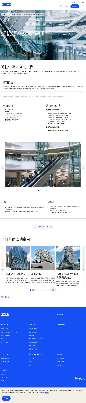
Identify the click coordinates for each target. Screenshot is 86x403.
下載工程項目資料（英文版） (43, 226)
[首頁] (2, 14)
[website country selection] (60, 6)
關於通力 (60, 354)
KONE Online (71, 2)
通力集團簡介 (60, 358)
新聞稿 (31, 361)
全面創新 (36, 274)
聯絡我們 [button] (75, 6)
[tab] (38, 190)
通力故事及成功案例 (10, 14)
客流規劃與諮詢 (5, 342)
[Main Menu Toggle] (83, 6)
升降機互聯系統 (33, 328)
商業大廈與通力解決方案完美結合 (67, 276)
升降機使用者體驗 (34, 332)
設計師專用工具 (5, 361)
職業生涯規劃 (60, 361)
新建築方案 (4, 325)
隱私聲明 (46, 392)
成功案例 (19, 14)
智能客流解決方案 (5, 335)
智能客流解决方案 (34, 345)
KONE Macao (80, 2)
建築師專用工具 (5, 358)
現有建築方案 (33, 325)
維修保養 (31, 335)
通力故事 (31, 358)
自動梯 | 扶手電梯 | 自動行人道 (9, 332)
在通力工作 (4, 377)
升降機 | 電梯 (4, 328)
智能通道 (3, 339)
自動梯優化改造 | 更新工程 (36, 342)
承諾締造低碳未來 (15, 274)
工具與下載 (4, 354)
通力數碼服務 (61, 325)
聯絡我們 (59, 365)
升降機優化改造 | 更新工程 (36, 339)
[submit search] (66, 6)
